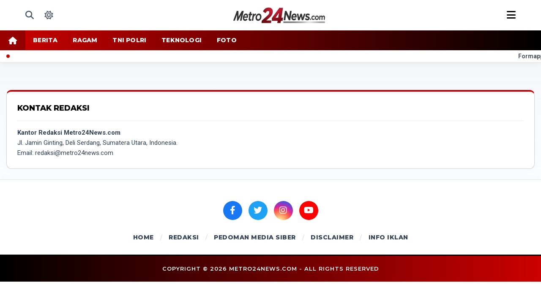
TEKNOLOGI (181, 40)
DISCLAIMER (332, 237)
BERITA (45, 40)
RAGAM (85, 40)
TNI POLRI (129, 40)
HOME (143, 237)
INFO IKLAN (388, 237)
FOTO (227, 40)
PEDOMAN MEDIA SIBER (255, 237)
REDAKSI (184, 237)
